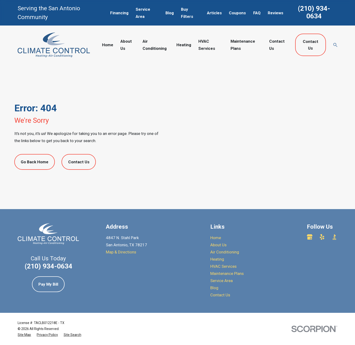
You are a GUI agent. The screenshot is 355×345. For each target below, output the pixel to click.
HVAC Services (223, 266)
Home (215, 237)
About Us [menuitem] (126, 45)
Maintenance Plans (227, 273)
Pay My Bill (48, 284)
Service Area (221, 280)
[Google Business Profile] (310, 237)
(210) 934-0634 (314, 12)
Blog (169, 12)
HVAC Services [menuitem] (206, 45)
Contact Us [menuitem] (277, 45)
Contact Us (310, 45)
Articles (214, 12)
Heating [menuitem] (183, 44)
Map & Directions (121, 252)
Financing (119, 12)
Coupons (237, 12)
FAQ (257, 12)
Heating (217, 259)
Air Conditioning (224, 252)
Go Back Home (34, 162)
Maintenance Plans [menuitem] (243, 45)
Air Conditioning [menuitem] (155, 45)
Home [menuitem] (107, 44)
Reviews (275, 12)
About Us (218, 244)
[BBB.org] (334, 237)
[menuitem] (24, 335)
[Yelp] (322, 237)
